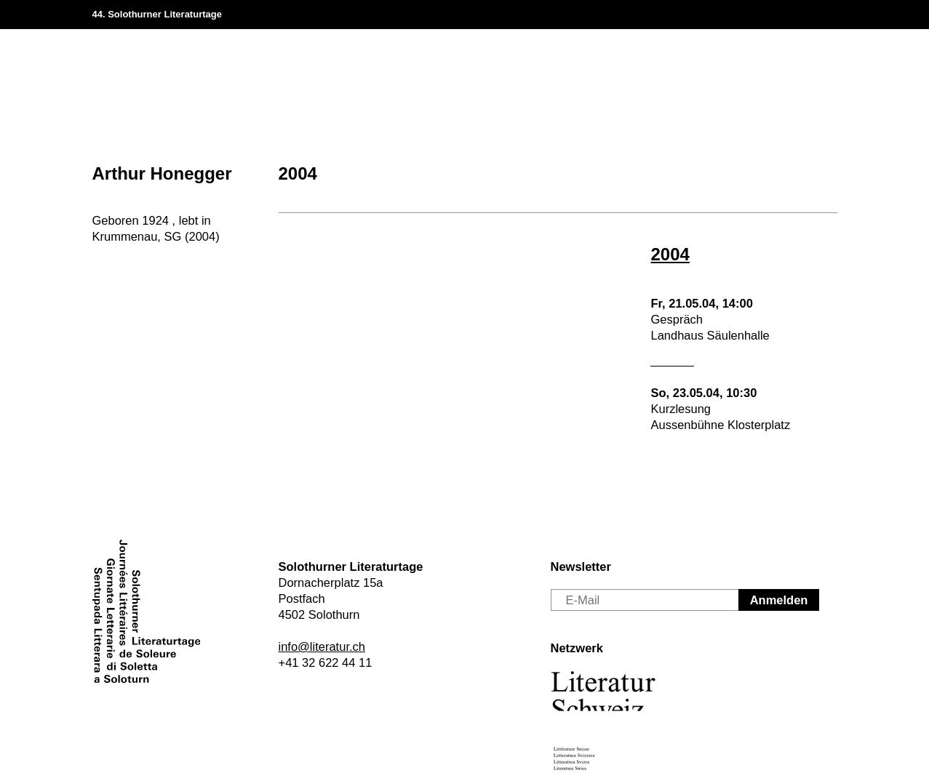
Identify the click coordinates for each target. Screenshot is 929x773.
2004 (298, 173)
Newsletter (581, 566)
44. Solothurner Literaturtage (157, 14)
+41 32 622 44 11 (325, 662)
